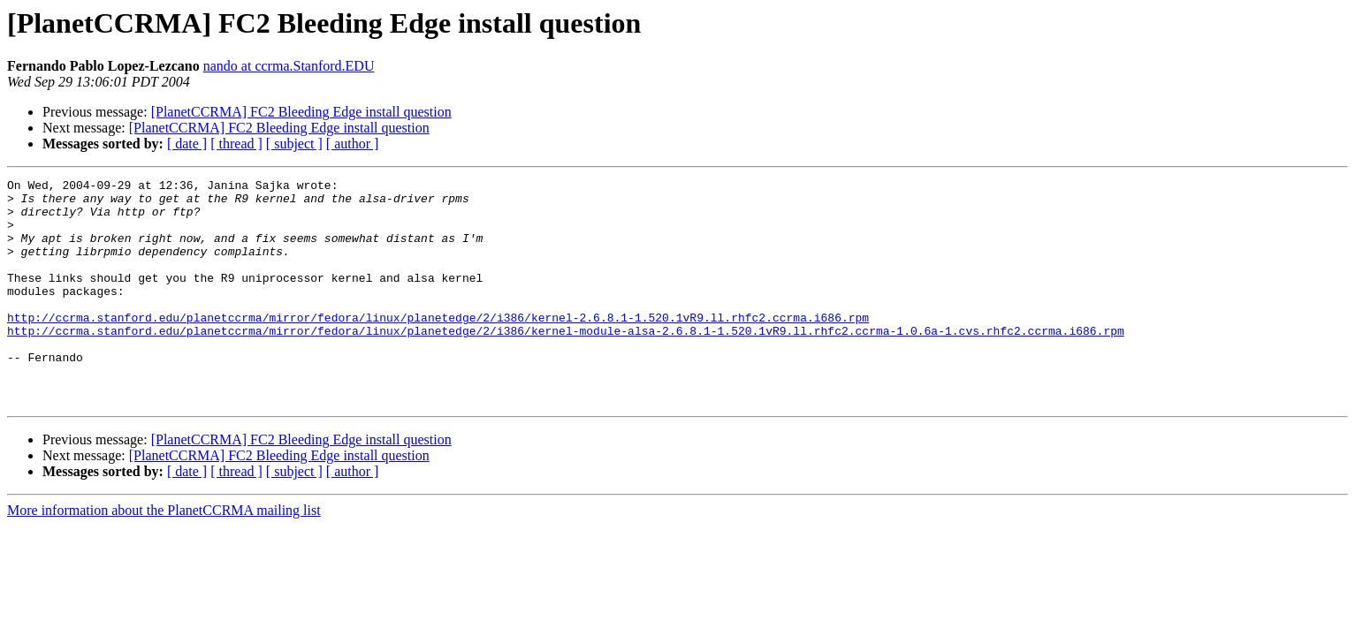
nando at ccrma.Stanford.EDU (289, 65)
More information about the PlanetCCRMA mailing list (164, 555)
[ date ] (187, 143)
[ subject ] (294, 143)
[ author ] (352, 143)
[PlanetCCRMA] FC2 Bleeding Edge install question (301, 111)
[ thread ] (236, 143)
